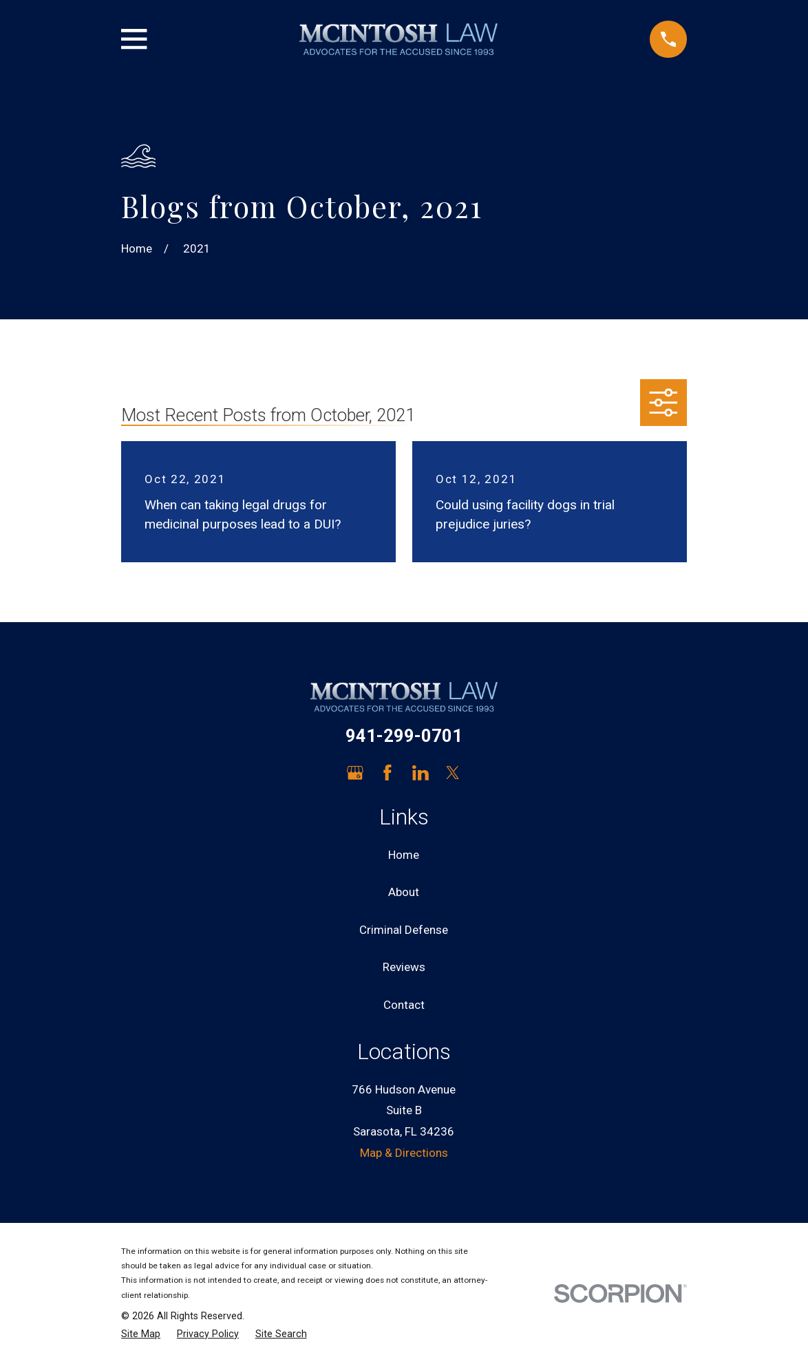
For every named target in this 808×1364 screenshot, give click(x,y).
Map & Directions (404, 1153)
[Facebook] (387, 773)
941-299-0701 (404, 735)
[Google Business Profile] (355, 773)
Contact (404, 1005)
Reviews (404, 967)
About (403, 892)
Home (403, 855)
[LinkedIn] (420, 773)
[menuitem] (140, 1334)
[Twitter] (453, 773)
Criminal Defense (403, 930)
